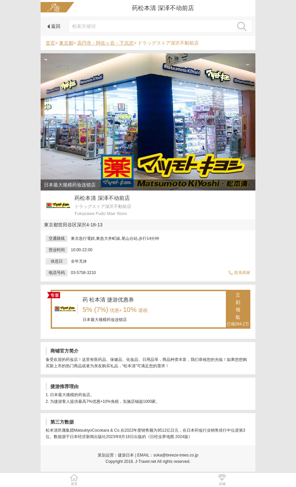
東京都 (66, 43)
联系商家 (239, 272)
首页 (50, 43)
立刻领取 (238, 310)
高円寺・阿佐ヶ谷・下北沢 (105, 43)
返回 (53, 26)
